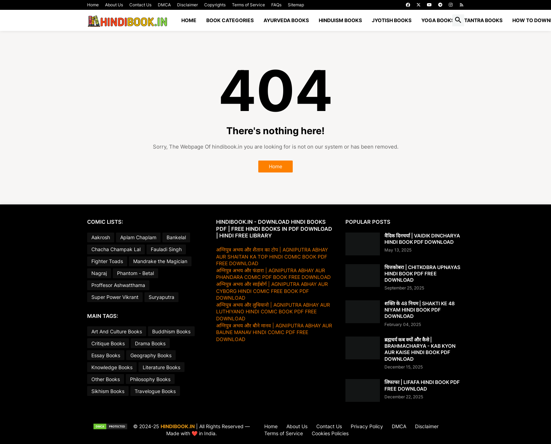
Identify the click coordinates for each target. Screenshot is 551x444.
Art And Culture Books (116, 331)
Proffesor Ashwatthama (118, 285)
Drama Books (150, 343)
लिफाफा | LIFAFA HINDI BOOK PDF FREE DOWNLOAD (422, 385)
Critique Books (108, 343)
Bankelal (176, 237)
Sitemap (296, 4)
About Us (114, 4)
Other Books (105, 379)
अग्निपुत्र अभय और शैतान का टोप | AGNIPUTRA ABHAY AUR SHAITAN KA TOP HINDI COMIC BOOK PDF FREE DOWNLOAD (272, 256)
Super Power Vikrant (114, 297)
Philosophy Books (150, 379)
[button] (458, 20)
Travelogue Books (155, 391)
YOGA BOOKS (437, 20)
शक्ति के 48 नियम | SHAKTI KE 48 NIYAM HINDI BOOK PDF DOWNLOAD (419, 309)
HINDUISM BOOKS (340, 20)
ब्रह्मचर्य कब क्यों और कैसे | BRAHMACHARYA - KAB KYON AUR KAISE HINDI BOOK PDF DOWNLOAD (419, 349)
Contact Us (140, 4)
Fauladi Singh (166, 249)
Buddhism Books (171, 331)
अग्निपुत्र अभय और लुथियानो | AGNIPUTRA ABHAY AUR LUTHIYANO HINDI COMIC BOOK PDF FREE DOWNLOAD (273, 311)
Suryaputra (161, 297)
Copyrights (215, 4)
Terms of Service (248, 4)
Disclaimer (187, 4)
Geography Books (150, 355)
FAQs (276, 4)
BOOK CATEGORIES (230, 20)
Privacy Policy (367, 426)
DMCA (164, 4)
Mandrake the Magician (160, 261)
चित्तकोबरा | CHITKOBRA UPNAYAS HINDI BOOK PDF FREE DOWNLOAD (422, 273)
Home (93, 4)
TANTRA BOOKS (483, 20)
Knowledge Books (111, 367)
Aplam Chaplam (138, 237)
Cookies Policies (330, 433)
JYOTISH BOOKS (391, 20)
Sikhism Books (107, 391)
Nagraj (99, 273)
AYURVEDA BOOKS (286, 20)
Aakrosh (100, 237)
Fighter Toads (107, 261)
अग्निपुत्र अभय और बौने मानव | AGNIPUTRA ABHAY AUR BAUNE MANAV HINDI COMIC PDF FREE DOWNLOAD (274, 332)
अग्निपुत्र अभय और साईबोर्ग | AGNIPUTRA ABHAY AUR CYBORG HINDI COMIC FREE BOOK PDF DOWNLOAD (272, 291)
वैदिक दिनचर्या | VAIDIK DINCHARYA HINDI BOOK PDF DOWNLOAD (422, 239)
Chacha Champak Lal (116, 249)
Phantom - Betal (135, 273)
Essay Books (105, 355)
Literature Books (161, 367)
